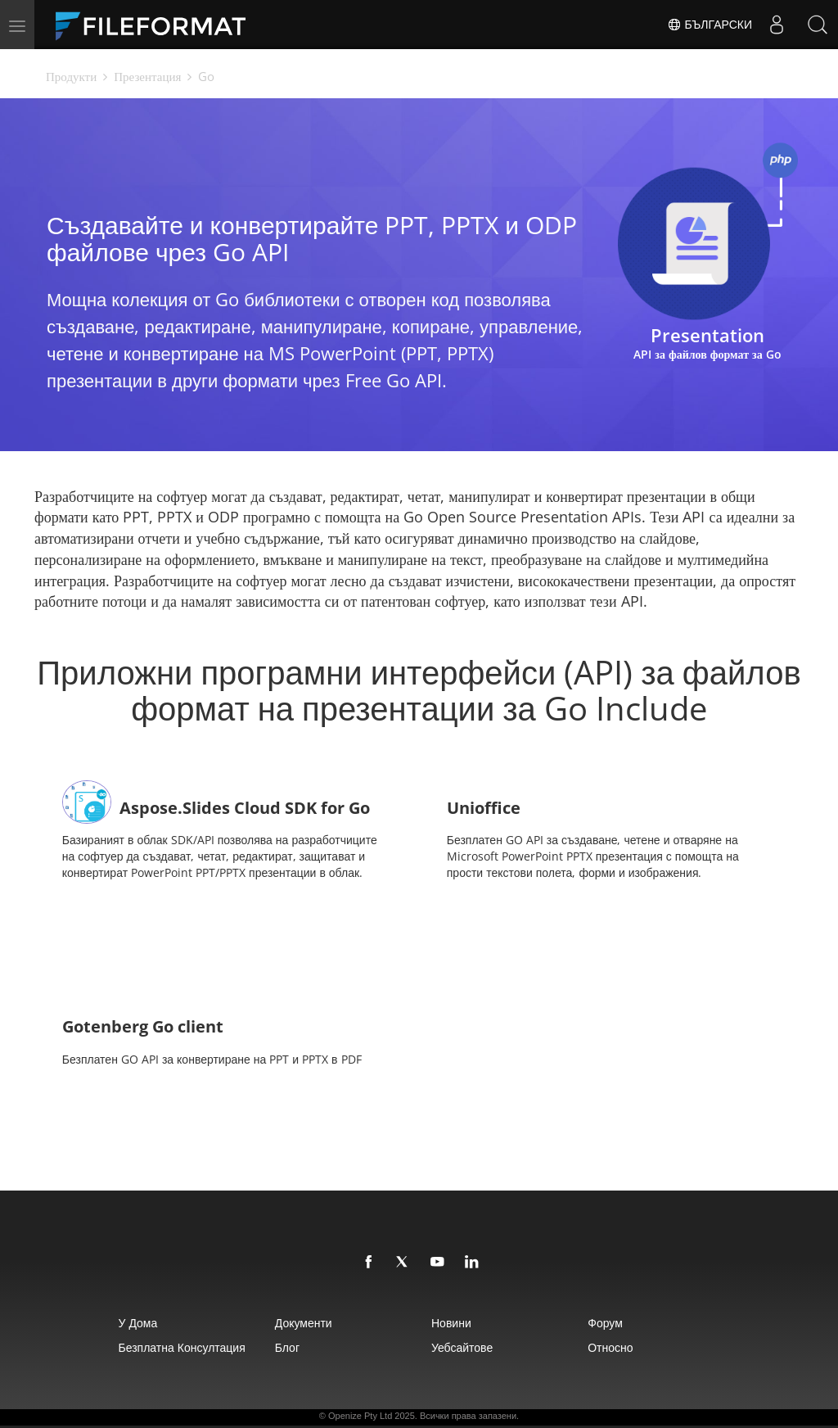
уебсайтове (462, 1347)
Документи (303, 1323)
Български (709, 24)
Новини (451, 1323)
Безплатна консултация (182, 1347)
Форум (605, 1323)
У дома (138, 1323)
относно (610, 1347)
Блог (287, 1347)
